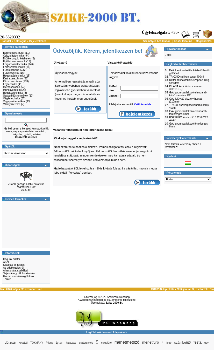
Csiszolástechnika (13, 55)
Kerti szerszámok (13, 78)
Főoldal (6, 41)
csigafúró (106, 342)
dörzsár (10, 342)
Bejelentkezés (37, 41)
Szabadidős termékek (15, 95)
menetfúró (150, 342)
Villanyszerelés (11, 104)
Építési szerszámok (14, 61)
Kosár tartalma (183, 41)
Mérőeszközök (11, 87)
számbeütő (182, 342)
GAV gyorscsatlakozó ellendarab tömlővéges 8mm (187, 112)
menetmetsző (127, 342)
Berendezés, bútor (13, 52)
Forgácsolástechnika (15, 64)
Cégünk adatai (11, 259)
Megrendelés (204, 41)
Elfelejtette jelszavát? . (130, 104)
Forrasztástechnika (14, 67)
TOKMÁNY (36, 342)
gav (206, 342)
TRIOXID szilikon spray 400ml (186, 76)
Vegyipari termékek (14, 101)
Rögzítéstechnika (13, 92)
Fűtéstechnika (11, 72)
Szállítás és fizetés (14, 264)
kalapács (71, 342)
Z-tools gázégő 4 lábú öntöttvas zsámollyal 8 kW (26, 185)
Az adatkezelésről (13, 267)
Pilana (49, 342)
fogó (168, 342)
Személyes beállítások (156, 41)
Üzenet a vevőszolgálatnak (18, 276)
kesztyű (23, 342)
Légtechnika (10, 84)
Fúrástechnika (11, 70)
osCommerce (114, 299)
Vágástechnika (11, 98)
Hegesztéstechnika (14, 75)
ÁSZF (6, 262)
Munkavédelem (12, 89)
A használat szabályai (15, 270)
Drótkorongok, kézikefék (17, 58)
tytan (59, 342)
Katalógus (20, 41)
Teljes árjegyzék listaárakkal (19, 273)
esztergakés (86, 342)
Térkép (7, 279)
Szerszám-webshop (118, 297)
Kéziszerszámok (12, 81)
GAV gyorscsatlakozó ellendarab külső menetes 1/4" (187, 94)
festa (198, 342)
